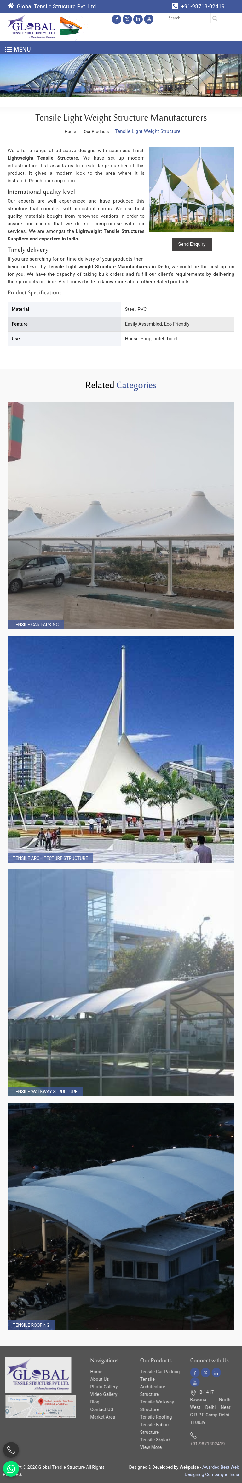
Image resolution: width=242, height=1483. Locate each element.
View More (146, 1447)
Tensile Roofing (31, 1325)
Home (91, 1371)
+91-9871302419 (202, 1443)
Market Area (97, 1417)
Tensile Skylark (150, 1439)
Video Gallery (98, 1394)
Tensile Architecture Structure (50, 858)
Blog (89, 1401)
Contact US (96, 1409)
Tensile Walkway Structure (45, 1091)
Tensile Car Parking (36, 624)
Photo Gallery (98, 1386)
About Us (94, 1379)
